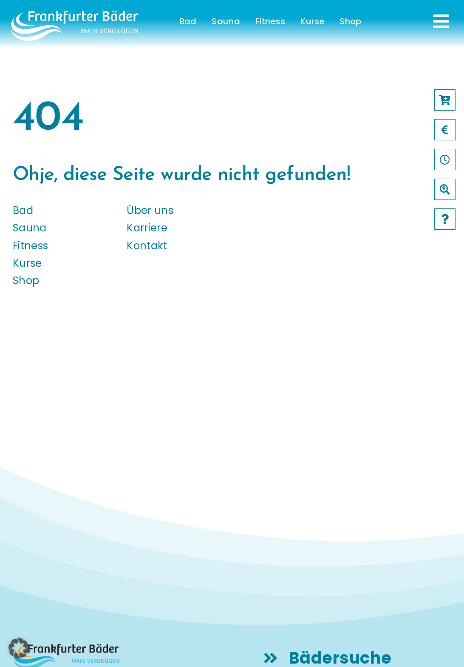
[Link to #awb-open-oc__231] (441, 21)
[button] (18, 648)
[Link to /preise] (445, 129)
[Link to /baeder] (445, 189)
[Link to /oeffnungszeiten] (445, 159)
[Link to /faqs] (445, 219)
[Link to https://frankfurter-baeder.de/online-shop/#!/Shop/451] (445, 100)
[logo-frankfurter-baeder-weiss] (74, 14)
